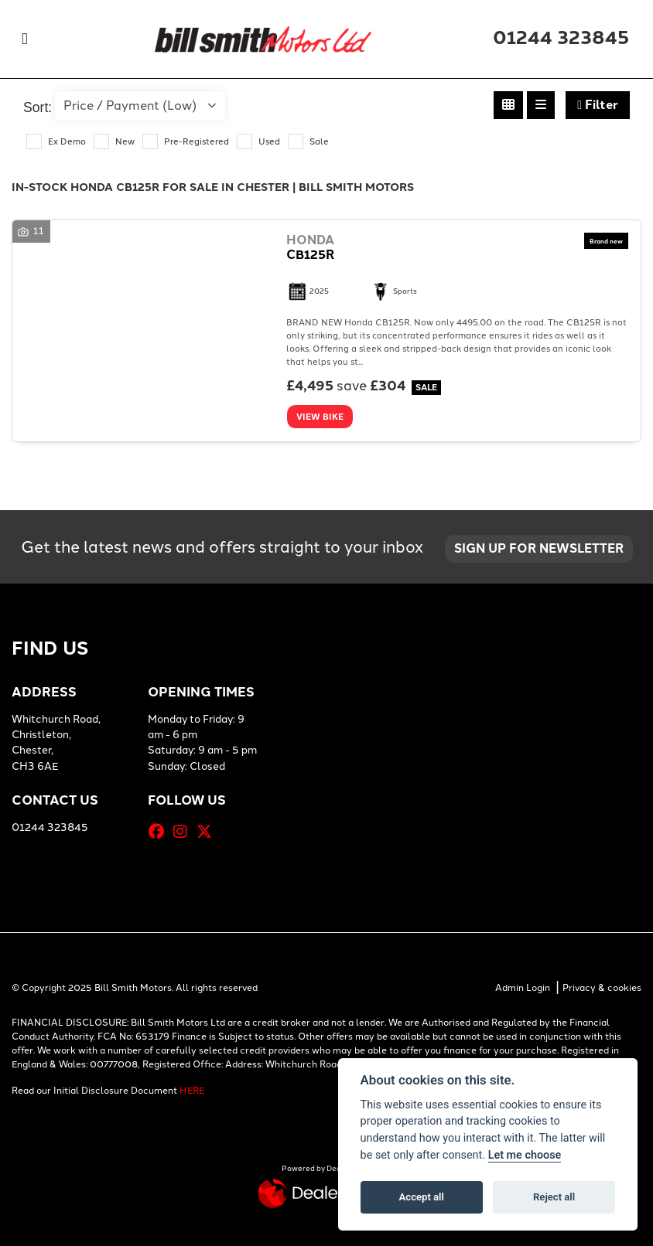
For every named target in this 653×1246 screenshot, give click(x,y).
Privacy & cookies (601, 987)
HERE (191, 1090)
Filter (597, 104)
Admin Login (522, 987)
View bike (320, 416)
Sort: (37, 107)
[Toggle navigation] (24, 39)
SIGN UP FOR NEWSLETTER (539, 548)
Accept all (421, 1197)
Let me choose (525, 1155)
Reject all (554, 1197)
